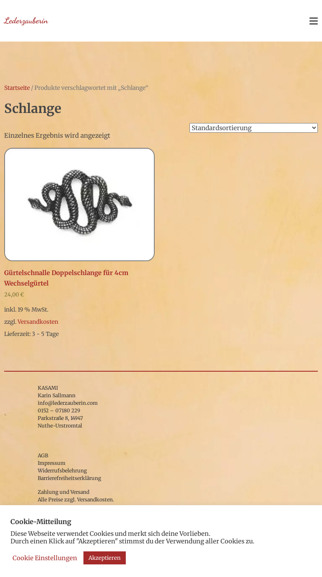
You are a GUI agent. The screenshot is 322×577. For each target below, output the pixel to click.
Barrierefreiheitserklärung (69, 478)
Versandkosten (38, 321)
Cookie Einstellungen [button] (45, 558)
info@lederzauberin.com (68, 403)
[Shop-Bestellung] (254, 128)
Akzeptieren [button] (104, 557)
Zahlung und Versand (63, 492)
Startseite (17, 88)
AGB (43, 455)
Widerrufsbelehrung (62, 470)
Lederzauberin (26, 21)
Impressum (51, 463)
